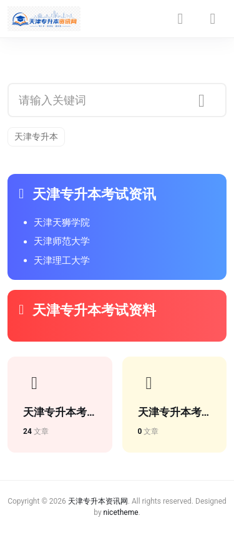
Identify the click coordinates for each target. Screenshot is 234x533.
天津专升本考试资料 (87, 310)
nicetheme (121, 512)
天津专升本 (36, 137)
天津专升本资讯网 (98, 501)
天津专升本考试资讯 (87, 194)
